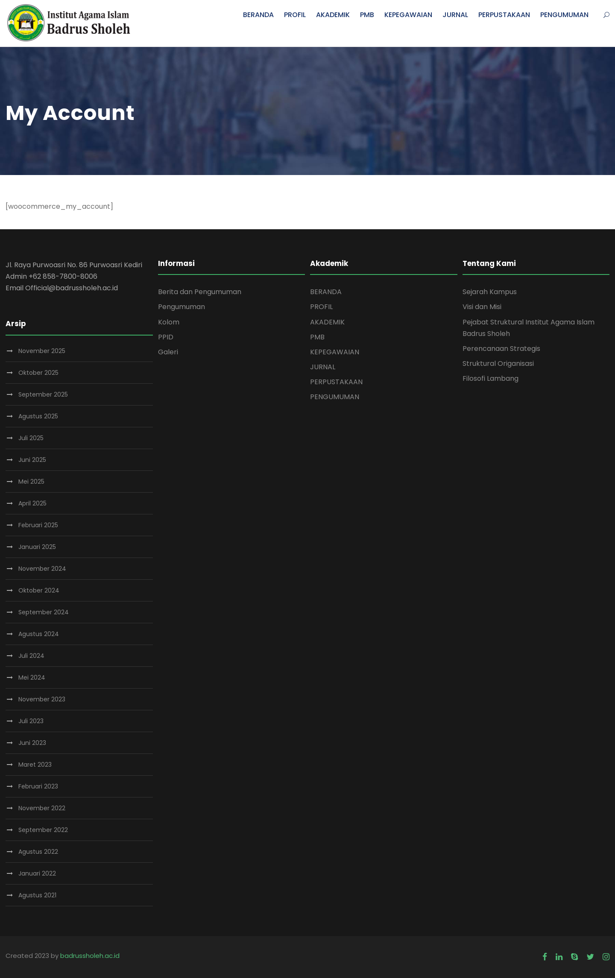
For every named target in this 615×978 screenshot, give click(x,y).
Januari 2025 (37, 547)
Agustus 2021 (37, 895)
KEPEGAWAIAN (408, 15)
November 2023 (41, 699)
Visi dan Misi (482, 307)
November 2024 (42, 568)
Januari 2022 (37, 873)
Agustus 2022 (38, 851)
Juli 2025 (31, 438)
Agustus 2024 (38, 634)
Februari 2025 (38, 525)
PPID (165, 337)
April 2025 (32, 503)
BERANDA (258, 15)
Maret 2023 (35, 764)
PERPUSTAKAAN (504, 15)
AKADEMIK (333, 15)
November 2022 (41, 808)
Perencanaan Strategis (501, 348)
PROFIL (295, 15)
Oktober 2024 (38, 590)
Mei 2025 (31, 481)
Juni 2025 (32, 459)
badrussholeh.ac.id (90, 955)
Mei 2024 (31, 677)
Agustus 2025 (38, 416)
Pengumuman (181, 307)
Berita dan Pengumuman (199, 292)
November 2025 (41, 351)
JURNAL (455, 15)
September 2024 (43, 612)
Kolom (168, 322)
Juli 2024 (31, 655)
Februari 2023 (38, 786)
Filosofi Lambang (490, 378)
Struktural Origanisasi (498, 363)
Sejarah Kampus (490, 292)
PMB (367, 15)
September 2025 (43, 394)
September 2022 (43, 830)
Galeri (168, 352)
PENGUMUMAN (564, 15)
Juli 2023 (31, 721)
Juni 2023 (32, 743)
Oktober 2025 (38, 372)
